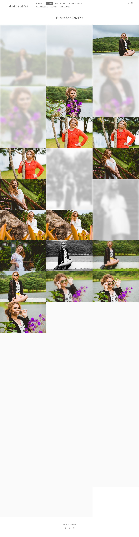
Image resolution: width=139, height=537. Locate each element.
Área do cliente (42, 7)
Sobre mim (40, 3)
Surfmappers (65, 7)
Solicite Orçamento (75, 3)
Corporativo (60, 3)
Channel (54, 7)
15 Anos (49, 3)
